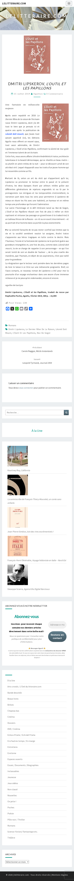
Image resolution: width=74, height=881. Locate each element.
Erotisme (11, 753)
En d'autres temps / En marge (21, 741)
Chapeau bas (13, 710)
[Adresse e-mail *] (57, 624)
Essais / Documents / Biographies (22, 765)
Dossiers (11, 723)
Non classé (12, 789)
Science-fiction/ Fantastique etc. (22, 831)
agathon (38, 94)
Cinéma (11, 716)
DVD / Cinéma (13, 729)
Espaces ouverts (14, 759)
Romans (12, 325)
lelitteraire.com (14, 3)
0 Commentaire (54, 94)
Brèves (10, 704)
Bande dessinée (14, 692)
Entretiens (12, 747)
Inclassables (13, 771)
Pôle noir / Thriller (16, 819)
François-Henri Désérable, (36, 560)
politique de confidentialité (22, 639)
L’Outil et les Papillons (24, 333)
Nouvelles (12, 795)
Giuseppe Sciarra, (28, 589)
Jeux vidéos (12, 783)
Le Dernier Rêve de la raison (40, 329)
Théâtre (11, 837)
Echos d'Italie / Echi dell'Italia (21, 735)
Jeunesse (11, 777)
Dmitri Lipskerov (16, 329)
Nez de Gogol (43, 333)
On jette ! (11, 801)
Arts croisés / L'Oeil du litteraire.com (24, 686)
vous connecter (26, 387)
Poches (10, 807)
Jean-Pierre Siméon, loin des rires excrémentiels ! (30, 531)
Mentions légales (60, 875)
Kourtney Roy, (18, 470)
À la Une (11, 680)
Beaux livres (12, 698)
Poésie (10, 813)
